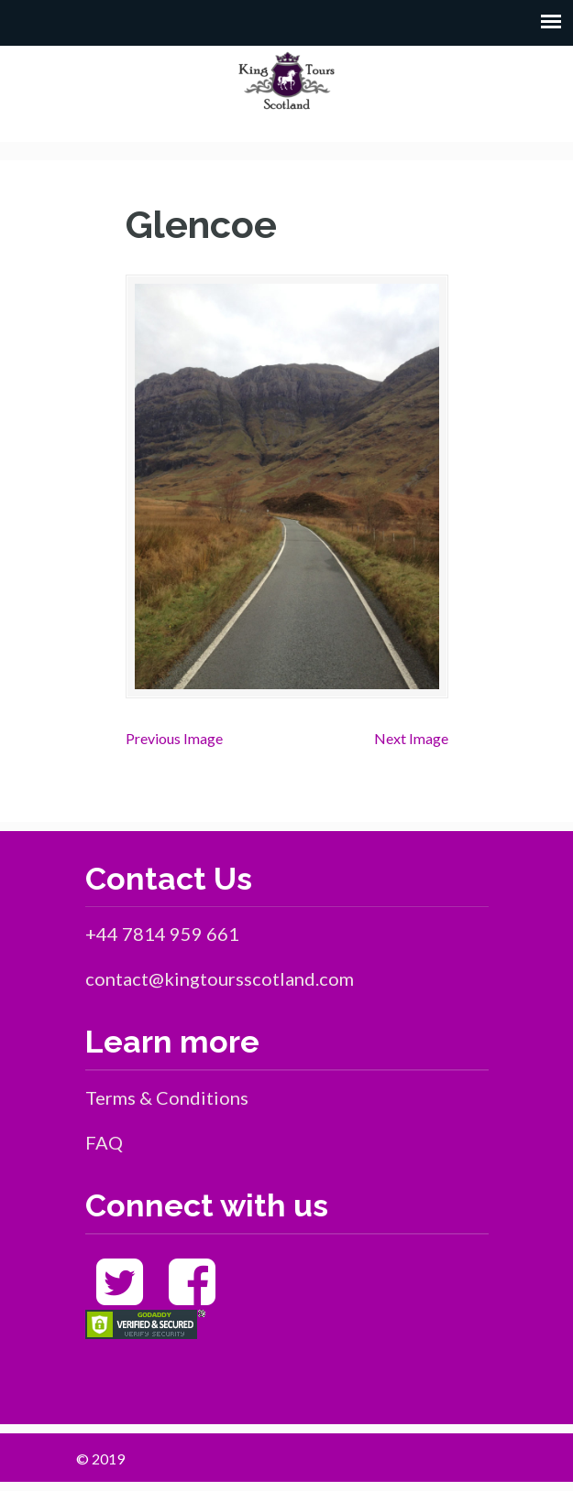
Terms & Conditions (166, 1097)
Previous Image (174, 738)
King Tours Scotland (287, 81)
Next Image (411, 738)
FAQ (104, 1142)
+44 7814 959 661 (162, 934)
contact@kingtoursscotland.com (219, 978)
